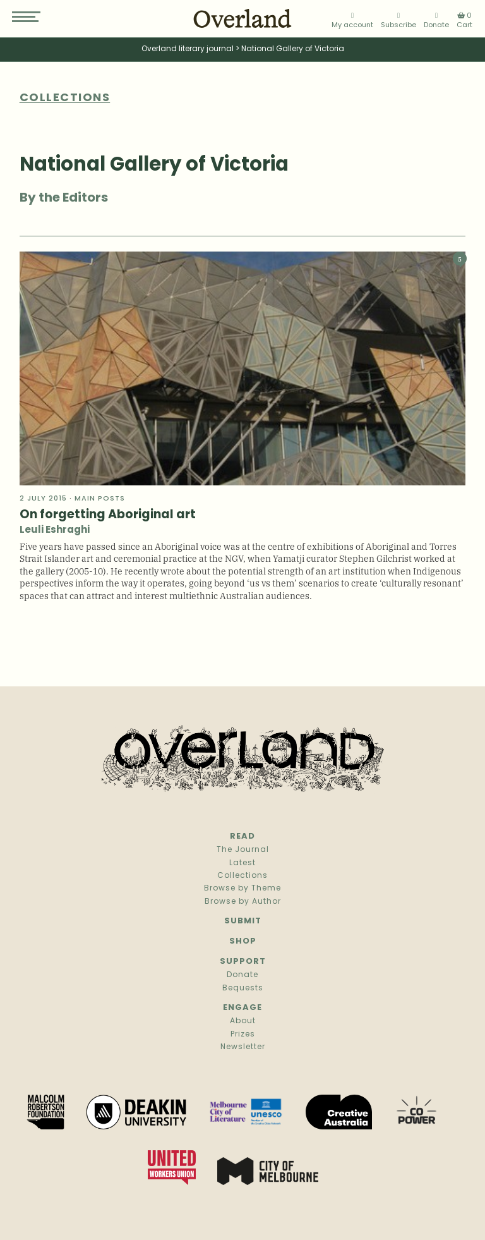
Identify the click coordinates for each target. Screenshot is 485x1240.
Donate (436, 20)
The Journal (243, 850)
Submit (242, 921)
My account (352, 20)
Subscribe (398, 20)
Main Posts (100, 498)
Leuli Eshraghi (55, 530)
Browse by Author (243, 902)
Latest (242, 863)
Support (243, 961)
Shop (242, 941)
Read (242, 836)
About (243, 1021)
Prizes (243, 1034)
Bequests (242, 988)
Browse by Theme (242, 888)
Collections (242, 876)
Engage (242, 1008)
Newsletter (242, 1047)
